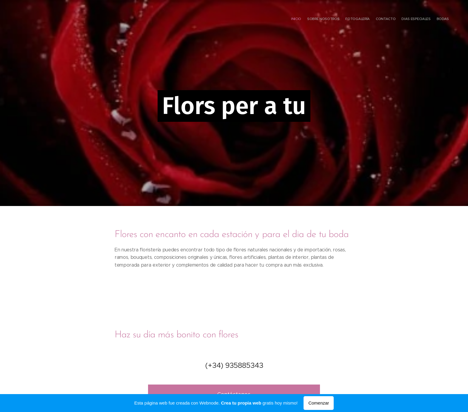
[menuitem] (420, 19)
